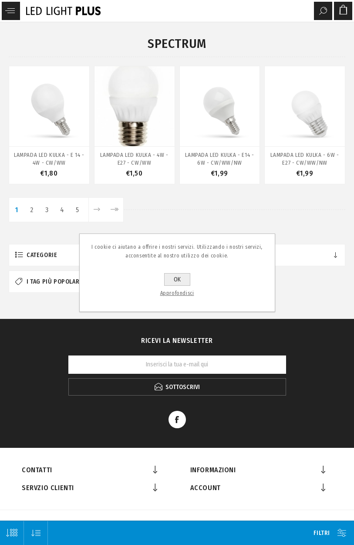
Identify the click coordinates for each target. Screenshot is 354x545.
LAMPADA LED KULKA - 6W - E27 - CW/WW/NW (304, 159)
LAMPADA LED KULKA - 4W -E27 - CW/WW (134, 159)
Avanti (96, 210)
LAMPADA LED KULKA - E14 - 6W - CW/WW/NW (219, 159)
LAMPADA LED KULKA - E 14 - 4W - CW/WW (49, 159)
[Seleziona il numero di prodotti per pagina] (12, 533)
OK (177, 279)
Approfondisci (177, 293)
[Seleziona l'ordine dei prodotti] (36, 533)
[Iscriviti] (177, 364)
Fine (114, 210)
